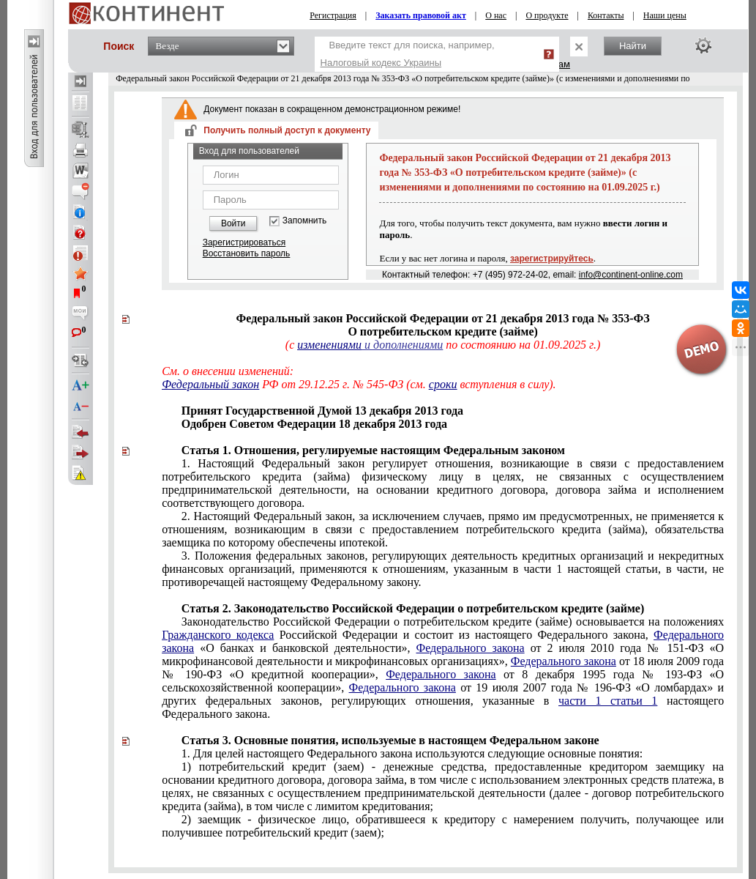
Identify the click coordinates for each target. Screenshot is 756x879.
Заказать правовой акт (420, 15)
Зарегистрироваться (244, 242)
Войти (233, 223)
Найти (632, 45)
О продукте (546, 15)
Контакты (606, 15)
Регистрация (333, 15)
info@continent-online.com (631, 275)
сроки (443, 384)
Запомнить (304, 221)
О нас (495, 15)
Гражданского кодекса (218, 634)
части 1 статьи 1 (607, 700)
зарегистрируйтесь (552, 258)
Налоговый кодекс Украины (381, 62)
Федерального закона (470, 648)
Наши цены (664, 15)
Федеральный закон (210, 384)
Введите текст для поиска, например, (408, 54)
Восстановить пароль (247, 253)
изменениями (329, 344)
